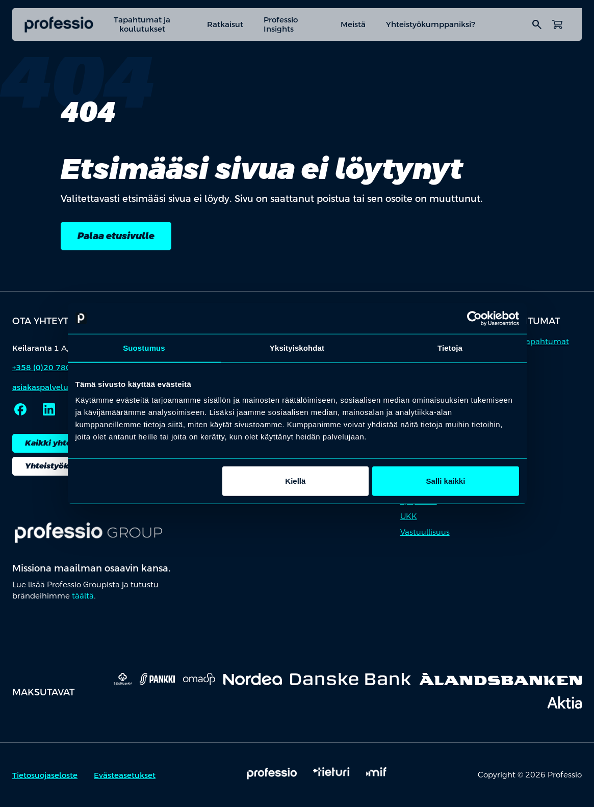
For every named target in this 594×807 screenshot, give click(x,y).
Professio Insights (281, 24)
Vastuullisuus (425, 532)
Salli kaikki (446, 481)
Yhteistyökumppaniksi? (431, 24)
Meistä (353, 24)
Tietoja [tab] (449, 347)
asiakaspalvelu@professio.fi (64, 387)
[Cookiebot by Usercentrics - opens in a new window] (474, 318)
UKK (408, 516)
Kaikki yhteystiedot (64, 442)
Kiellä (295, 481)
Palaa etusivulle (116, 235)
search (537, 24)
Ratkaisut (225, 24)
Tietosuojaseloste (45, 775)
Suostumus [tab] (144, 347)
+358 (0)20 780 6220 (52, 367)
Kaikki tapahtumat (533, 341)
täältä (83, 595)
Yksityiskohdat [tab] (297, 347)
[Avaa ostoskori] (557, 24)
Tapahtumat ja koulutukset (142, 24)
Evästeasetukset (125, 775)
